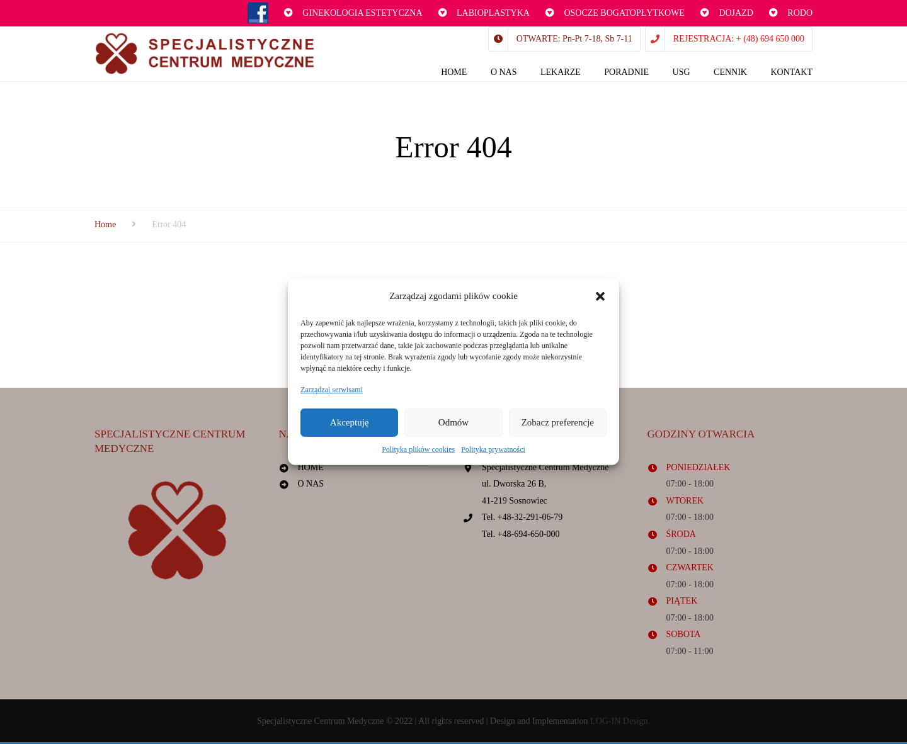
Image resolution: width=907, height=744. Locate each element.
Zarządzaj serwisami (331, 389)
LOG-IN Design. (620, 722)
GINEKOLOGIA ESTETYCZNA (362, 13)
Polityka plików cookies (418, 449)
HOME (311, 468)
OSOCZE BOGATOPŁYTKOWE (624, 13)
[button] (600, 296)
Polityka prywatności (493, 449)
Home (105, 225)
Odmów (453, 422)
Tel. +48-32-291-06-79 (522, 519)
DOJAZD (736, 13)
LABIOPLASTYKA (493, 13)
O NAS (311, 485)
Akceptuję (349, 422)
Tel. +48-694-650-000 (521, 535)
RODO (800, 13)
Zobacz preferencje (558, 422)
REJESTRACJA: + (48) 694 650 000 (738, 38)
